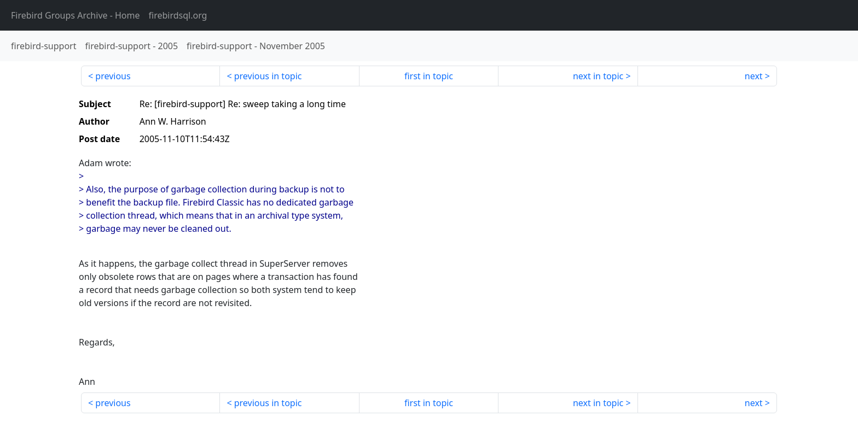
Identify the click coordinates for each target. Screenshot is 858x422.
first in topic (428, 76)
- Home (75, 15)
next (754, 76)
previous (112, 76)
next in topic (598, 76)
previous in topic (268, 76)
